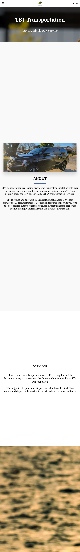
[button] (3, 3)
